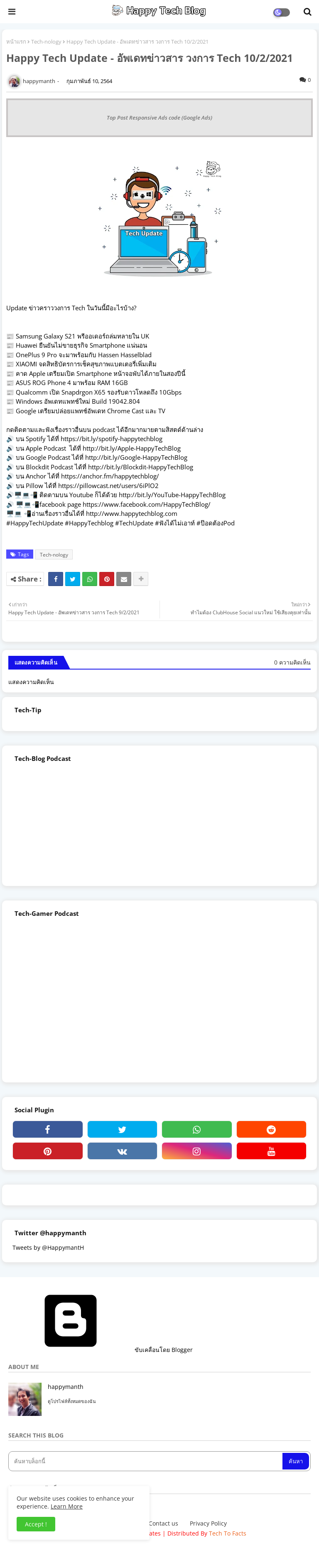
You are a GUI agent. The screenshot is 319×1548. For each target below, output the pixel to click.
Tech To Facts (227, 1533)
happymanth (65, 1387)
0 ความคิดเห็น (292, 662)
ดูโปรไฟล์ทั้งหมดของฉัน (72, 1401)
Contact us (163, 1523)
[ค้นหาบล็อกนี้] (146, 1461)
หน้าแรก (16, 41)
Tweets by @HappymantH (48, 1247)
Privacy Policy (208, 1523)
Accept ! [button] (36, 1524)
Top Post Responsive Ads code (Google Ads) (159, 117)
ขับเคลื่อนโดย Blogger (100, 1350)
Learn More (67, 1506)
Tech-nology (46, 41)
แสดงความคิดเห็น (31, 682)
